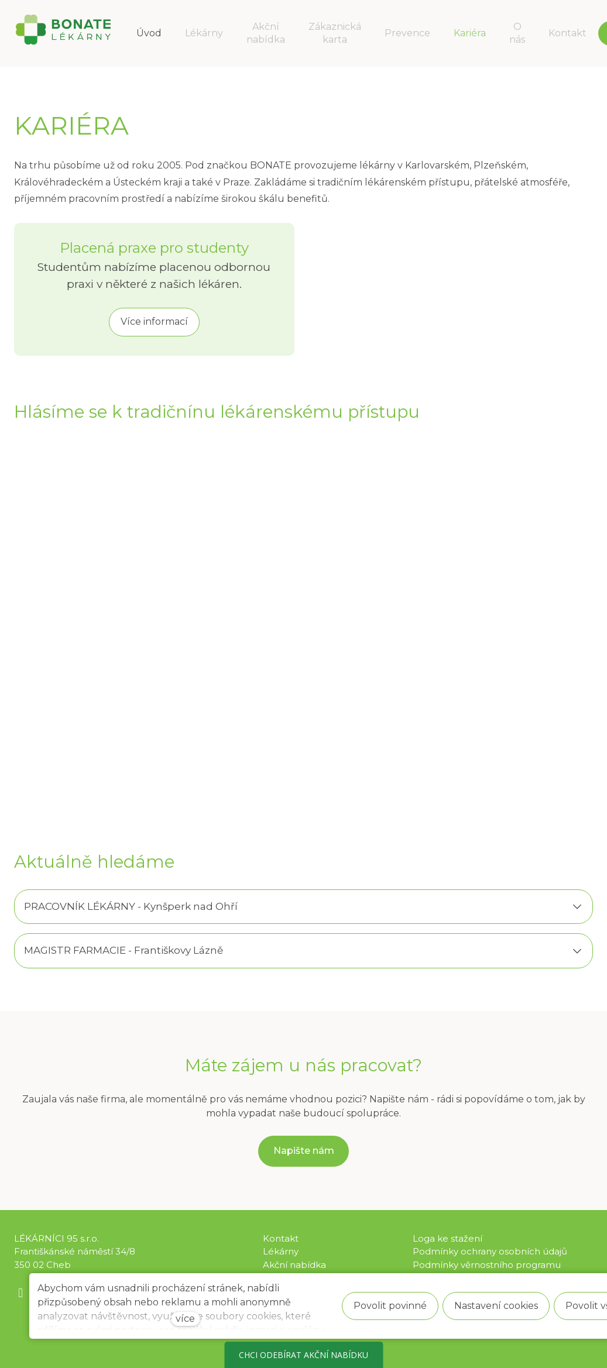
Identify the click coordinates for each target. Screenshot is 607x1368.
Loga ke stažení (447, 1238)
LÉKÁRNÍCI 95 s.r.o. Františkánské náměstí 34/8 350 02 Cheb (74, 1251)
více (186, 1318)
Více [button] (485, 33)
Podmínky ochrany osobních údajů (490, 1251)
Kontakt (281, 1238)
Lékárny (281, 1251)
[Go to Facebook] (20, 1293)
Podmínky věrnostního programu (487, 1264)
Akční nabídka (294, 1264)
